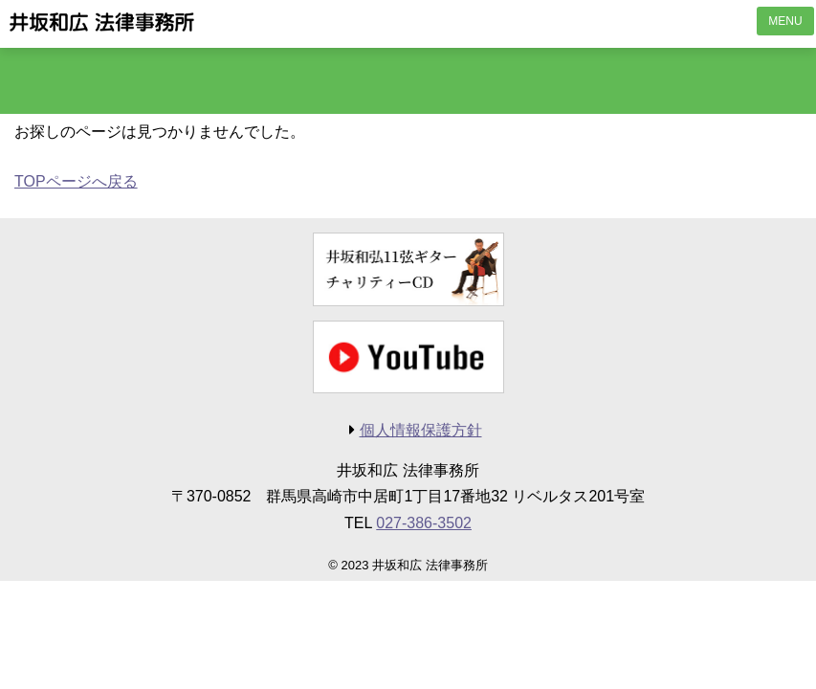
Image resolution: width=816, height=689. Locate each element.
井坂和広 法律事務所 (102, 22)
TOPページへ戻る (76, 181)
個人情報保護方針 (421, 430)
